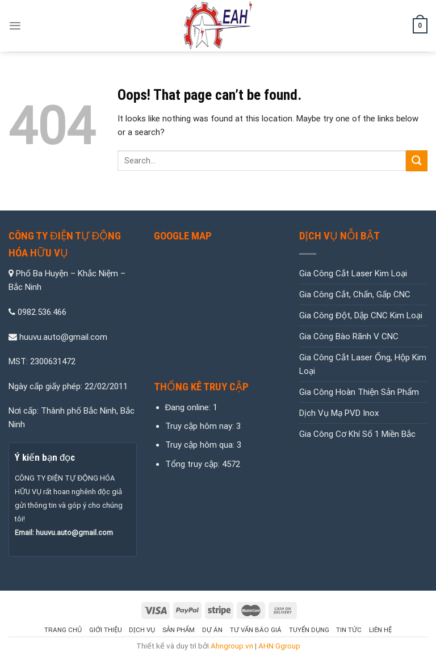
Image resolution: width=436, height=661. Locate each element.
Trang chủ (63, 630)
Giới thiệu (105, 630)
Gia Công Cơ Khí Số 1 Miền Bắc (357, 434)
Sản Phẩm (178, 630)
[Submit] (416, 160)
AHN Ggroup (279, 645)
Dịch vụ (142, 630)
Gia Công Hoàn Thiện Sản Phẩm (359, 392)
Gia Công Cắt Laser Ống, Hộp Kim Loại (362, 364)
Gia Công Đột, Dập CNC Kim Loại (360, 315)
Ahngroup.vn (232, 645)
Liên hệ (380, 630)
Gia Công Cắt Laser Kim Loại (353, 273)
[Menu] (15, 25)
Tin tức (349, 630)
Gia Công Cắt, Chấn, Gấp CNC (354, 294)
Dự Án (212, 630)
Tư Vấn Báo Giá (256, 630)
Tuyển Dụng (309, 630)
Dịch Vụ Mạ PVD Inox (339, 413)
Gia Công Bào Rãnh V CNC (349, 336)
